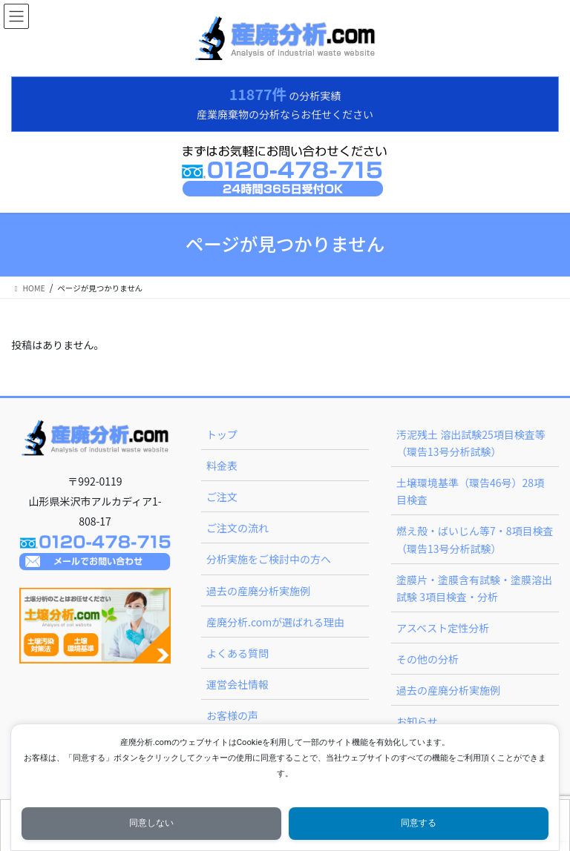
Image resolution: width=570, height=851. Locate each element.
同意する (418, 823)
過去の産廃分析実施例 (258, 590)
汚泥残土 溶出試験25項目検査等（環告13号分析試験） (471, 443)
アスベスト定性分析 (442, 627)
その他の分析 (427, 659)
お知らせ (417, 721)
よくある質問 (237, 653)
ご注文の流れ (237, 527)
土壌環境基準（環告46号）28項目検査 (470, 491)
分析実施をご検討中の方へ (268, 559)
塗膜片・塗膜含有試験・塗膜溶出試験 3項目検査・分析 (474, 588)
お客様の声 (232, 715)
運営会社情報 (237, 684)
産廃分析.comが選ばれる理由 (275, 622)
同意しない (151, 823)
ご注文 (222, 496)
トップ (222, 434)
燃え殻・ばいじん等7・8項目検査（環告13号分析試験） (475, 539)
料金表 (222, 465)
